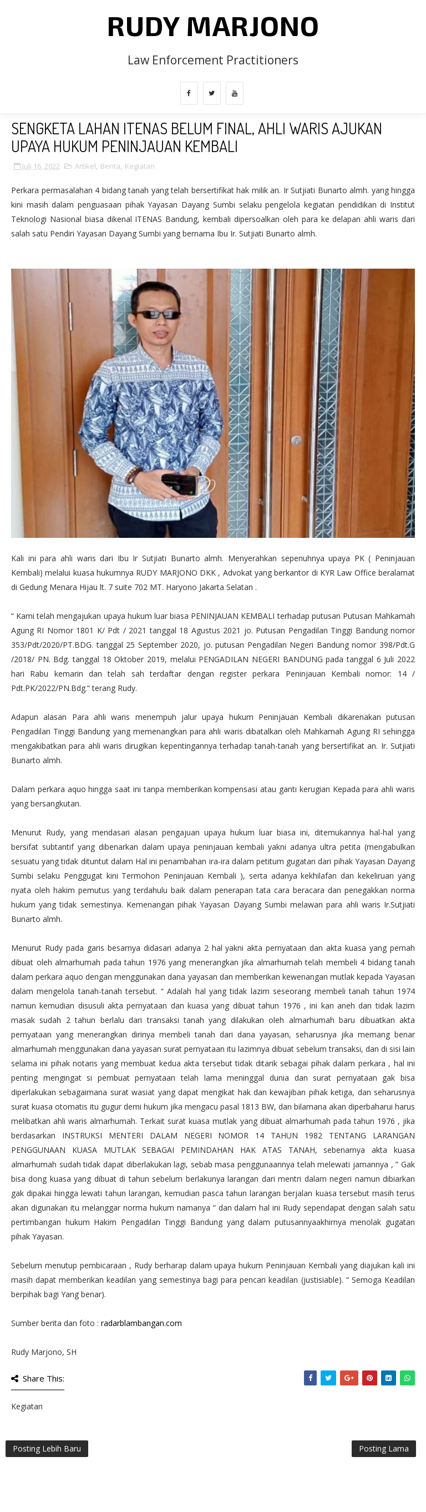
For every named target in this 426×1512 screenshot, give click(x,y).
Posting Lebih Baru (47, 1448)
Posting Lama (384, 1448)
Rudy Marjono (213, 25)
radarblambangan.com (141, 1323)
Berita (110, 166)
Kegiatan (140, 166)
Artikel (85, 166)
